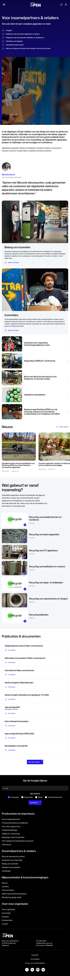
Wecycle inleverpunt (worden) (13, 856)
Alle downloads (33, 762)
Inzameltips (6, 871)
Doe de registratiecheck (11, 819)
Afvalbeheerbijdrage (9, 830)
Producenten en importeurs (18, 813)
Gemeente (27, 797)
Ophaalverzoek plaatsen (11, 867)
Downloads (6, 913)
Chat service (6, 844)
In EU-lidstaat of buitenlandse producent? (17, 841)
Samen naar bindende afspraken (14, 894)
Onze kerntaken (8, 890)
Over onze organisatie (15, 903)
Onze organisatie (8, 909)
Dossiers (5, 886)
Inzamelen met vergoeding (12, 860)
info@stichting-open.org (44, 943)
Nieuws (5, 883)
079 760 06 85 (41, 941)
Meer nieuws (64, 427)
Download (11, 650)
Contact (5, 924)
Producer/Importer (53, 797)
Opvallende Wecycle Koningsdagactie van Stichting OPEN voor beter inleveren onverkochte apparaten (18, 465)
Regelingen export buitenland (13, 837)
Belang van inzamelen (10, 864)
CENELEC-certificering (11, 834)
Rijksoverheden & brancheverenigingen (25, 877)
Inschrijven (34, 803)
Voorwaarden (35, 959)
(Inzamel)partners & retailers (19, 851)
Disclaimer (35, 955)
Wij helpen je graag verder (12, 897)
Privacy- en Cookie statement (35, 963)
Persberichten (7, 920)
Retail (38, 797)
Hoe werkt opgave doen (11, 826)
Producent (13, 797)
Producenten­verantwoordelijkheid (15, 823)
